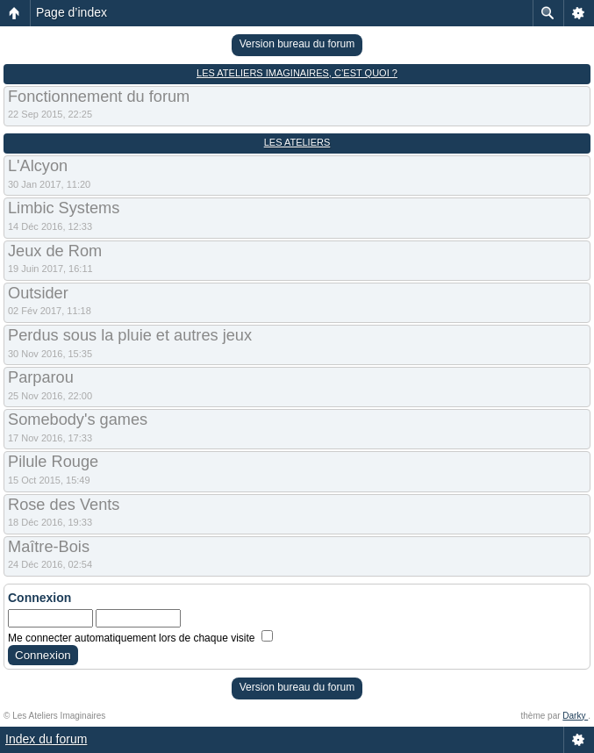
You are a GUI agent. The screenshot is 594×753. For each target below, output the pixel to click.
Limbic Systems (63, 208)
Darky (575, 716)
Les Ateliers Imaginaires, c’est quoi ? (297, 73)
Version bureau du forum (297, 44)
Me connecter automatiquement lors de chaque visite (140, 638)
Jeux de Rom (55, 251)
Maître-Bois (48, 547)
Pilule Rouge (53, 461)
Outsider (38, 293)
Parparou (41, 377)
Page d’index (71, 12)
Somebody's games (77, 419)
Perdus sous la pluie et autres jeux (130, 335)
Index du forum (46, 739)
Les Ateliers (297, 142)
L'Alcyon (38, 166)
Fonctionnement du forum (99, 96)
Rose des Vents (63, 504)
